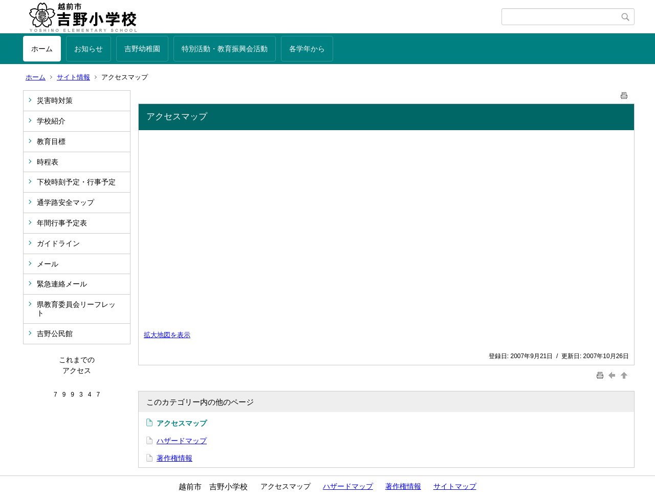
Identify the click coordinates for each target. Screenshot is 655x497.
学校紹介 (51, 121)
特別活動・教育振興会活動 (225, 49)
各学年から (307, 49)
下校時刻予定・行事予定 (76, 182)
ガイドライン (58, 243)
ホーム (42, 49)
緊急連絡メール (62, 284)
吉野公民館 (55, 333)
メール (47, 264)
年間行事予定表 (62, 223)
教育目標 (51, 141)
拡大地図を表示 (167, 335)
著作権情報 (174, 458)
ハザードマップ (182, 441)
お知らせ (88, 49)
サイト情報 (73, 77)
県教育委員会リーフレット (76, 308)
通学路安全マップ (65, 202)
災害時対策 (55, 100)
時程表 (47, 162)
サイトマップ (454, 486)
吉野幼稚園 (142, 49)
